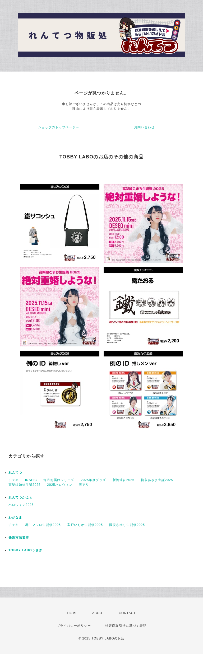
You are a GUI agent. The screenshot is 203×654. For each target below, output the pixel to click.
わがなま (15, 517)
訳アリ (84, 485)
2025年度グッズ (93, 480)
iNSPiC (31, 480)
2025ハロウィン (59, 485)
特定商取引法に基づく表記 (125, 626)
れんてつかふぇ (20, 497)
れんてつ (15, 472)
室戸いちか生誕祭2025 (85, 525)
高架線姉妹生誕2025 (24, 485)
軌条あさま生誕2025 (157, 480)
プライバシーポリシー (74, 626)
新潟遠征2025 (124, 480)
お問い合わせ (144, 127)
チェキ (13, 480)
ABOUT (98, 613)
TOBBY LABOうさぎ (25, 550)
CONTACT (127, 613)
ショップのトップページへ (58, 127)
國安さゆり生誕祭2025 (127, 525)
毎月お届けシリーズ (58, 480)
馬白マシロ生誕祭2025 (43, 525)
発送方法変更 (18, 537)
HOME (72, 613)
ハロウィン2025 (21, 505)
